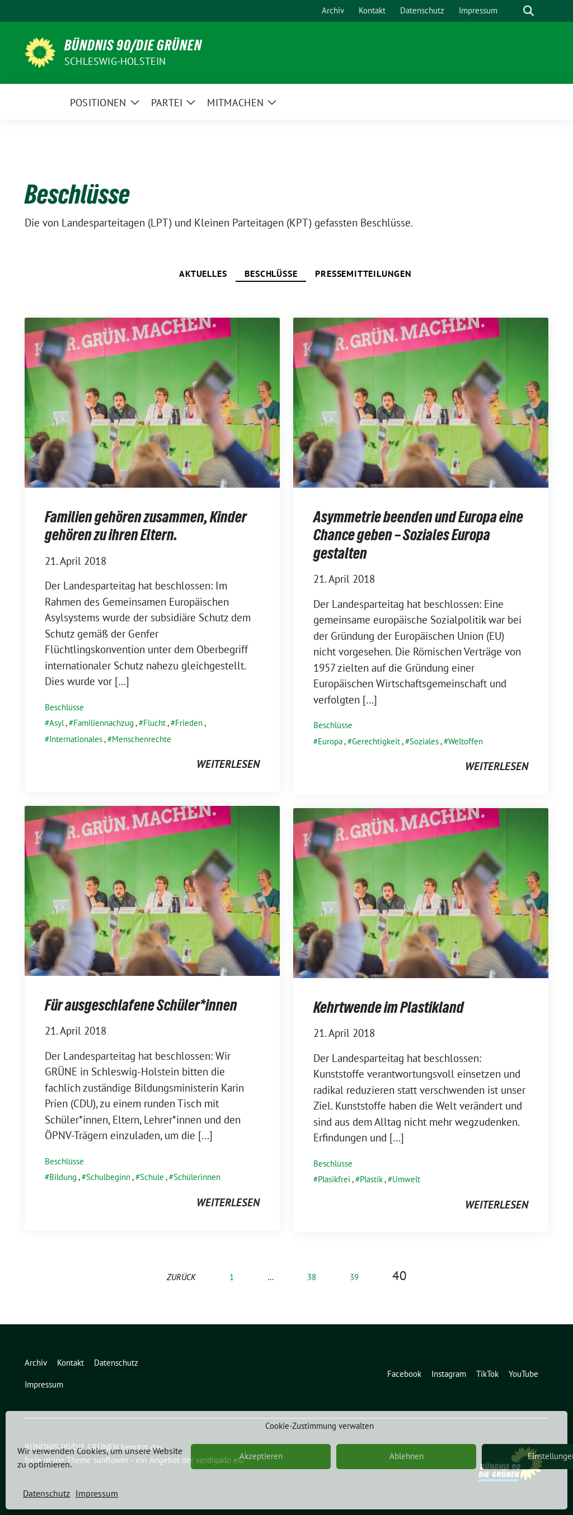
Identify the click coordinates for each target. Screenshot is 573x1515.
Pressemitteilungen (363, 273)
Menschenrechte (141, 739)
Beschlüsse (271, 273)
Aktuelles (203, 273)
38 (311, 1277)
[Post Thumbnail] (152, 401)
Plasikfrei (334, 1179)
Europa (330, 741)
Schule (152, 1177)
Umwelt (406, 1179)
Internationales (75, 739)
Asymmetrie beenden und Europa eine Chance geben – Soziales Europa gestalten (418, 535)
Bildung (63, 1177)
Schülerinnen (196, 1177)
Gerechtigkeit (376, 741)
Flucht (154, 723)
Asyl (56, 723)
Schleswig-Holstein (115, 61)
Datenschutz (46, 1493)
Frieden (189, 723)
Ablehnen (406, 1456)
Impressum (97, 1493)
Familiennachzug (103, 723)
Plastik (371, 1179)
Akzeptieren (261, 1456)
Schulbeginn (108, 1177)
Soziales (424, 741)
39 (354, 1277)
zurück (181, 1277)
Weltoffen (465, 741)
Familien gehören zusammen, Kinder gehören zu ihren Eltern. (146, 526)
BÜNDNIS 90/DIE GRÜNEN (133, 45)
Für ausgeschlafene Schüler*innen (141, 1005)
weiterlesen (228, 764)
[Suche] (513, 11)
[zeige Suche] (528, 11)
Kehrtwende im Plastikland (388, 1007)
